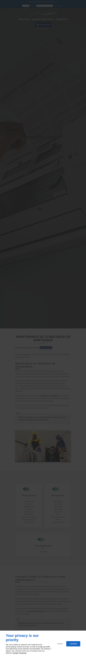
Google (15, 653)
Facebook (22, 653)
